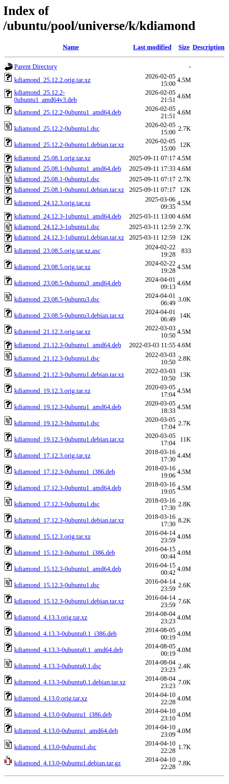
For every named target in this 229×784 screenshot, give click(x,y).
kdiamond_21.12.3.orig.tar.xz (52, 331)
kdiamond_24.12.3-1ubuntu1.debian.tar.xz (69, 237)
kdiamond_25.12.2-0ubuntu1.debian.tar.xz (69, 144)
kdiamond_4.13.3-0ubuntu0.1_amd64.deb (68, 649)
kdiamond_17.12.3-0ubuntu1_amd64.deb (67, 487)
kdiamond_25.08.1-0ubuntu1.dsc (57, 179)
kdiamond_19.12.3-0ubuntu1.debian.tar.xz (69, 439)
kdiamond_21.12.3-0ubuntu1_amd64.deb (67, 345)
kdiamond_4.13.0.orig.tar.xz (50, 698)
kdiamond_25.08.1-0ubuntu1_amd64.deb (67, 168)
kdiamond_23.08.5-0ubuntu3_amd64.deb (67, 283)
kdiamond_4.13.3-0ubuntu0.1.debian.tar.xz (70, 682)
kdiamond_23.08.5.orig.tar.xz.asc (57, 250)
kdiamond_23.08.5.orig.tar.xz (52, 266)
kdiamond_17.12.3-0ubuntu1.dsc (57, 504)
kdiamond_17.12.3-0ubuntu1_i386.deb (64, 471)
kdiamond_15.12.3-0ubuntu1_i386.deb (64, 552)
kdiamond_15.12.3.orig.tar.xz (52, 536)
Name (71, 47)
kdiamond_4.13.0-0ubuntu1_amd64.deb (66, 730)
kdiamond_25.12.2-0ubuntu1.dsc (57, 128)
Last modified (152, 47)
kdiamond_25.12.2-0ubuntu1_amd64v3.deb (45, 96)
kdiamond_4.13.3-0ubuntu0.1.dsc (57, 666)
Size (184, 47)
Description (209, 47)
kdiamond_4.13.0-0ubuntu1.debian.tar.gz (67, 763)
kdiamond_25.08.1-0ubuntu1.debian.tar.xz (69, 189)
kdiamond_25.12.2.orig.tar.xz (52, 79)
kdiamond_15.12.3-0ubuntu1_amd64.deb (67, 568)
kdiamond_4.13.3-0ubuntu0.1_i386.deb (65, 633)
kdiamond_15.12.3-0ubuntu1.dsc (57, 585)
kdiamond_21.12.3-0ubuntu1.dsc (57, 358)
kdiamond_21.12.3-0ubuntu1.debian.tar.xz (69, 374)
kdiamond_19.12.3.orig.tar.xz (52, 390)
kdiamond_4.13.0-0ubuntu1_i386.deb (63, 714)
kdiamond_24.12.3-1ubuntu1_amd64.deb (67, 216)
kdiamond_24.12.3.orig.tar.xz (52, 203)
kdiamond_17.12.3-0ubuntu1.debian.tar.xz (69, 520)
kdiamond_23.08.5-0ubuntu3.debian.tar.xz (69, 315)
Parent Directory (35, 66)
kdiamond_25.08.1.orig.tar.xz (52, 158)
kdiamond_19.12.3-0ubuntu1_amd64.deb (67, 407)
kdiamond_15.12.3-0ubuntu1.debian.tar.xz (69, 601)
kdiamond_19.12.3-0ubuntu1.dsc (57, 423)
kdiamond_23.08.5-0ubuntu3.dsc (57, 299)
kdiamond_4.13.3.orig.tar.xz (50, 617)
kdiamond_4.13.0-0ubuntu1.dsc (55, 747)
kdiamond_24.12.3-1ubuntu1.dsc (57, 226)
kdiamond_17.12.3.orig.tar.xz (52, 455)
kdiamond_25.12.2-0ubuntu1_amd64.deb (67, 112)
